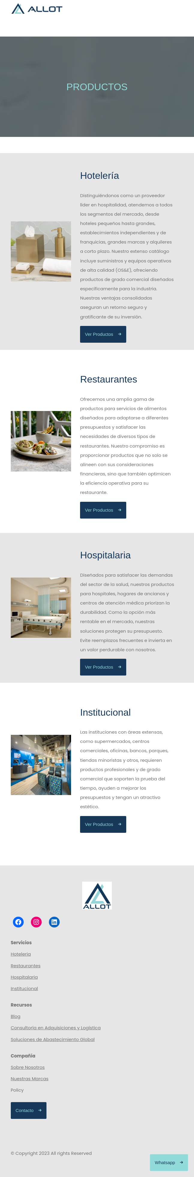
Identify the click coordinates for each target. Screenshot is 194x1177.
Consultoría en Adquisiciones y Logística (56, 1028)
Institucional (24, 988)
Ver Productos (99, 334)
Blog (16, 1016)
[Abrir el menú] (177, 27)
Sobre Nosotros (28, 1067)
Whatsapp (165, 1162)
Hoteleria (21, 954)
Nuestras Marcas (30, 1078)
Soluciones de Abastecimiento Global (53, 1039)
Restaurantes (25, 966)
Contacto (25, 1110)
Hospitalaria (24, 977)
